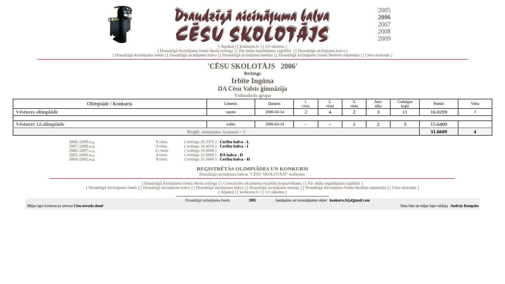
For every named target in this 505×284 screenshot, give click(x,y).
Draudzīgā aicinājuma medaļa (248, 55)
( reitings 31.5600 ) (200, 159)
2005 (384, 10)
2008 (384, 31)
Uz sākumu (274, 46)
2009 (384, 38)
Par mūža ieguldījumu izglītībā (265, 51)
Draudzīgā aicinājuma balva (321, 51)
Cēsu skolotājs (377, 55)
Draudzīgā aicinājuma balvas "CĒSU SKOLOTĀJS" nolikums (252, 174)
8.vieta (161, 159)
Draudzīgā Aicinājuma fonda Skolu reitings (196, 51)
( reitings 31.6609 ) (200, 155)
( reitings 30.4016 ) (200, 146)
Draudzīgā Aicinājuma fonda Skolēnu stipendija (319, 55)
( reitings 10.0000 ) (200, 150)
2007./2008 (82, 146)
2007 (384, 24)
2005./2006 (82, 155)
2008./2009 (82, 142)
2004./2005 (82, 159)
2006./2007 (82, 150)
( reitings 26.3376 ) (200, 142)
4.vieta (161, 155)
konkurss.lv (249, 46)
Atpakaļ (227, 46)
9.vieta (161, 142)
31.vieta (161, 150)
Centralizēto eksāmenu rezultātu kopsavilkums (262, 183)
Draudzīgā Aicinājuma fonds (139, 55)
